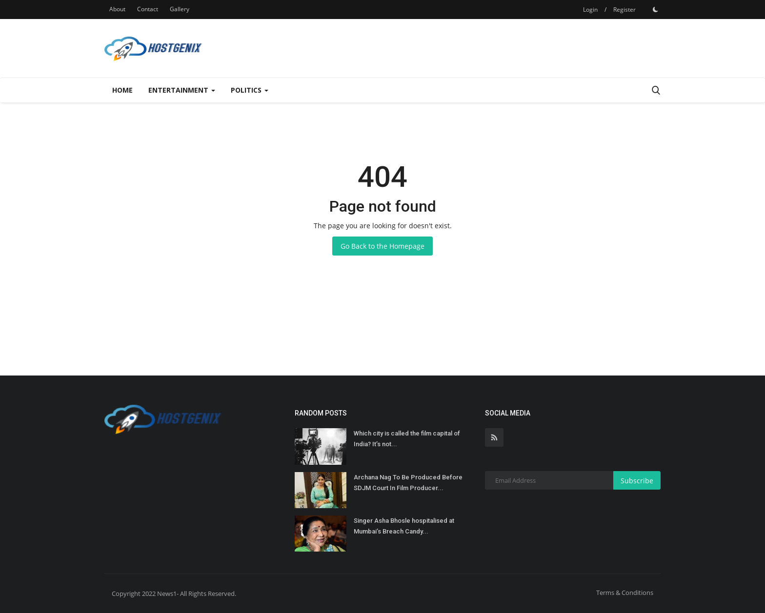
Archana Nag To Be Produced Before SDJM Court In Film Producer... (408, 483)
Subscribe (637, 480)
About (117, 9)
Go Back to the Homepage (382, 246)
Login (590, 9)
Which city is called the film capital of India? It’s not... (407, 439)
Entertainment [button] (181, 90)
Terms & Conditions (624, 592)
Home (122, 90)
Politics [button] (249, 90)
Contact (147, 9)
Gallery (179, 9)
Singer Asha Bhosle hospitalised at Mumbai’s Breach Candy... (404, 526)
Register (624, 9)
